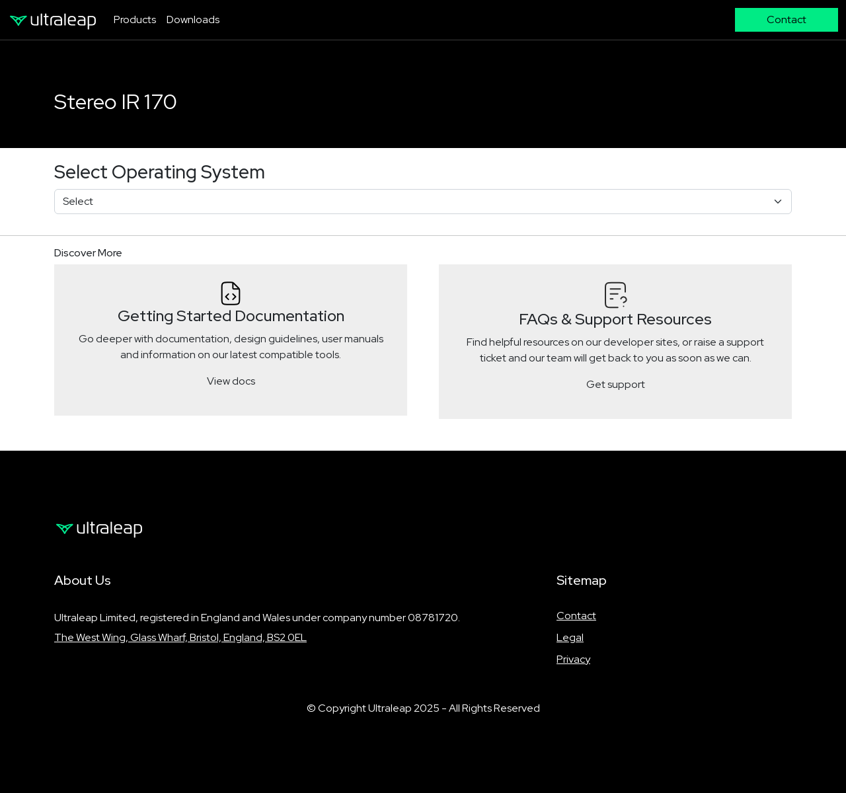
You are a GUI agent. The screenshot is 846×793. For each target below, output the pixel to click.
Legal (570, 637)
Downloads (193, 19)
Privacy (573, 659)
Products (135, 19)
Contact (576, 616)
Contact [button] (786, 19)
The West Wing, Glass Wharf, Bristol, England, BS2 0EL (180, 637)
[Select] (423, 201)
